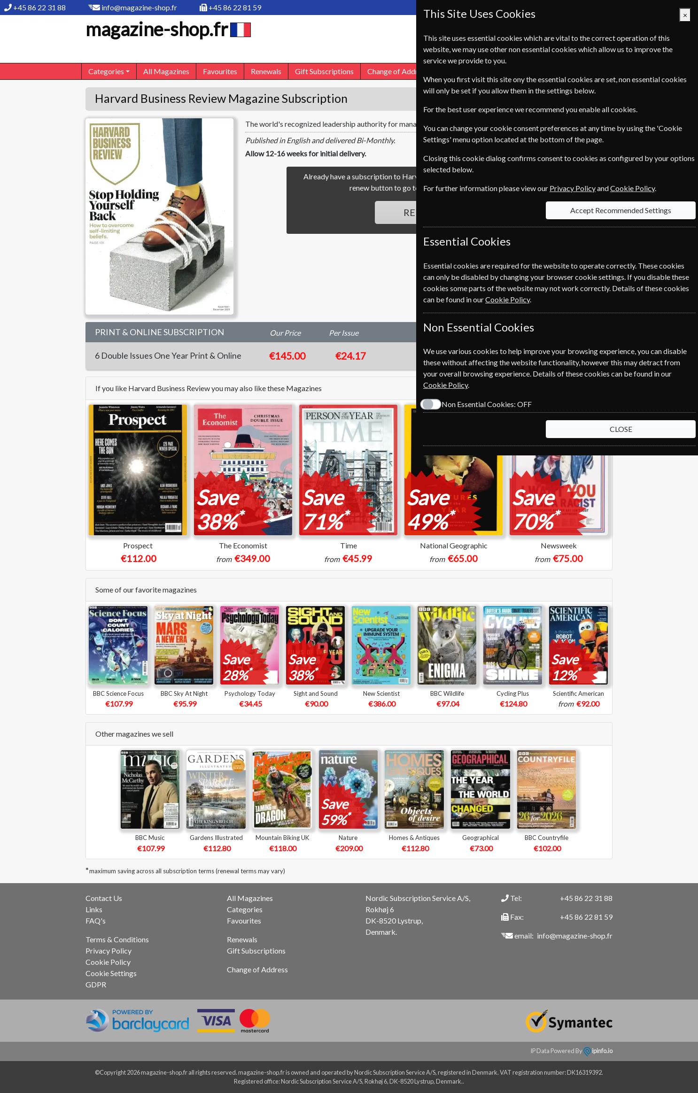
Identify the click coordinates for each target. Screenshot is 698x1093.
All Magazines (166, 71)
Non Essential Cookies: (487, 404)
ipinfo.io (598, 1051)
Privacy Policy (108, 950)
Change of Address (397, 71)
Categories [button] (106, 71)
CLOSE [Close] (621, 428)
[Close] (685, 15)
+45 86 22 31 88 (39, 7)
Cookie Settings (111, 973)
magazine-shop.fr (166, 29)
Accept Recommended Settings (620, 210)
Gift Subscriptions (324, 71)
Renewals (266, 71)
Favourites (220, 71)
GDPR (95, 984)
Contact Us (103, 897)
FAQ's (95, 920)
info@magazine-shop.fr (139, 7)
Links (93, 909)
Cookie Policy (108, 961)
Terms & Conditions (117, 939)
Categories (245, 909)
